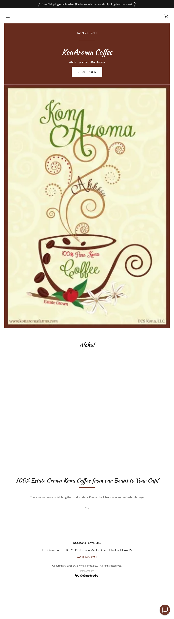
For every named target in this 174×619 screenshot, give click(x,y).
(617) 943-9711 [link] (87, 32)
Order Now (86, 71)
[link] (166, 16)
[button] (8, 16)
